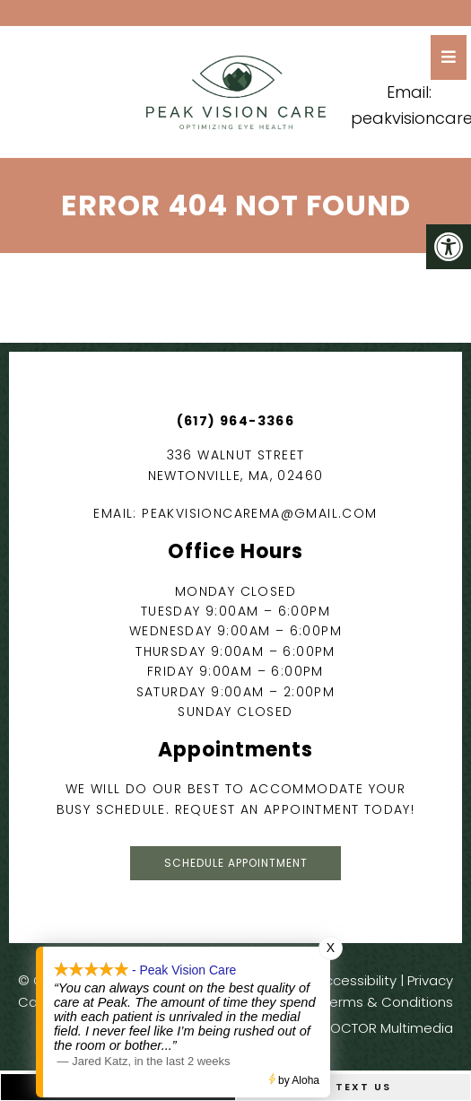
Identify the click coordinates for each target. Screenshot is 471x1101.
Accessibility (356, 980)
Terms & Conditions (388, 1001)
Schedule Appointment (236, 862)
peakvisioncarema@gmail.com (259, 513)
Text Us (353, 1086)
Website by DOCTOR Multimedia (347, 1027)
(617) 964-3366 (236, 421)
